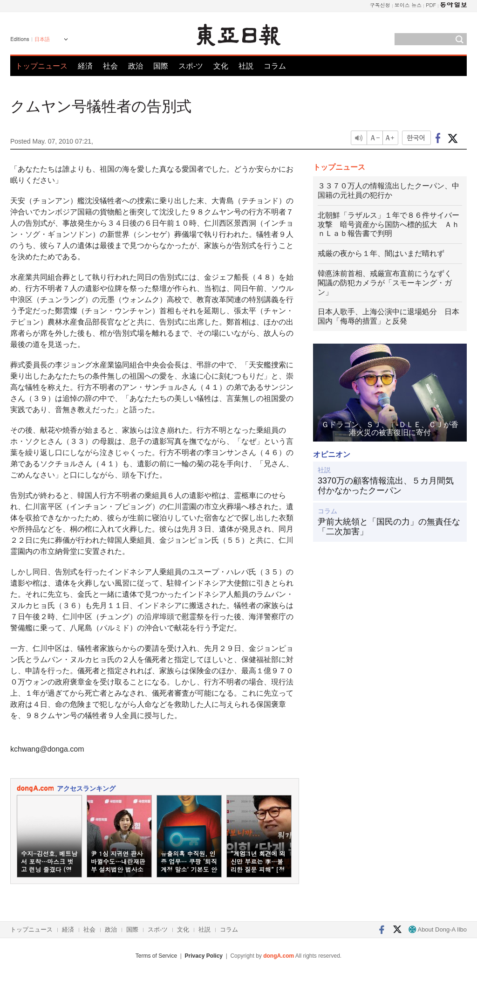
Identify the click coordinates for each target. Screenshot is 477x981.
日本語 (42, 39)
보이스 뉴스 (408, 4)
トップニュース (41, 66)
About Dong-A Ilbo (438, 929)
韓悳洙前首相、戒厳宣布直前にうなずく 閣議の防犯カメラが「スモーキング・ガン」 (388, 282)
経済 (85, 66)
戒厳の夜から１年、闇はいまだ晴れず (381, 253)
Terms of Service (156, 956)
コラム (275, 66)
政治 (135, 66)
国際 (160, 66)
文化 (220, 66)
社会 (110, 66)
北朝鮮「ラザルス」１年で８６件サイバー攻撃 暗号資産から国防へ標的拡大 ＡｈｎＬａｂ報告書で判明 (388, 224)
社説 (245, 66)
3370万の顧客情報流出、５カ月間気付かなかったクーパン (386, 486)
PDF (431, 4)
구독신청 (380, 4)
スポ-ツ (190, 66)
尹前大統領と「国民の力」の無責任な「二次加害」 (389, 527)
